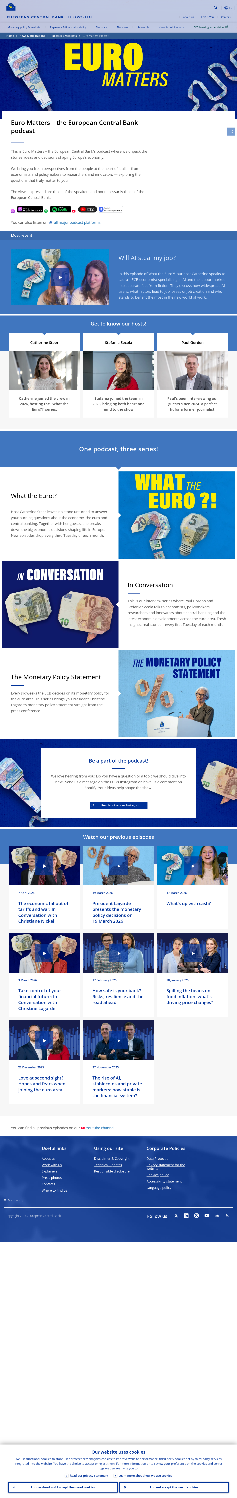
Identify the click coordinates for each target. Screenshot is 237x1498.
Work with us (52, 1165)
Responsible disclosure (112, 1171)
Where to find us (54, 1190)
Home (10, 35)
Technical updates (108, 1165)
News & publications (171, 27)
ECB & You (207, 17)
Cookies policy (158, 1175)
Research (143, 27)
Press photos (52, 1177)
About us (188, 17)
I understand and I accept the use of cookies (63, 1487)
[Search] (194, 7)
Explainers (50, 1171)
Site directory (15, 1200)
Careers (226, 17)
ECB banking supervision (211, 27)
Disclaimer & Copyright (111, 1158)
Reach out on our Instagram (115, 805)
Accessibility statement (164, 1181)
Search (216, 8)
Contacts (48, 1184)
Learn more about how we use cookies (145, 1476)
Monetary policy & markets (24, 27)
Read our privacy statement (89, 1476)
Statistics (101, 27)
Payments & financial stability (68, 27)
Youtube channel (97, 1127)
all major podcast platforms (77, 222)
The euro (122, 27)
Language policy (159, 1187)
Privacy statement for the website (166, 1167)
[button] (221, 8)
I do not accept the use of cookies (174, 1487)
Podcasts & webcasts (64, 35)
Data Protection (158, 1158)
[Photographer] (225, 387)
